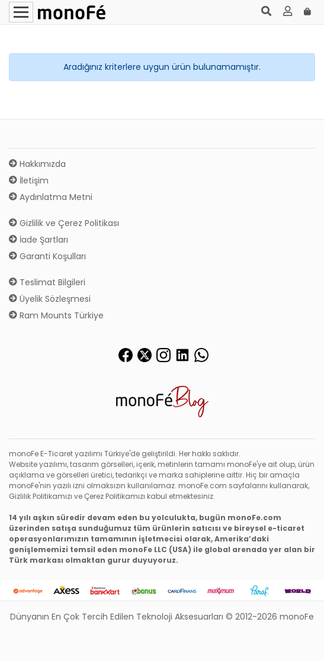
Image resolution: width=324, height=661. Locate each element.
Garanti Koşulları (47, 256)
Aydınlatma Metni (50, 197)
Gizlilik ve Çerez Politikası (64, 223)
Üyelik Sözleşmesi (50, 299)
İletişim (29, 180)
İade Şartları (38, 240)
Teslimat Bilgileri (47, 282)
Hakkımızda (37, 164)
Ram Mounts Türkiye (56, 315)
